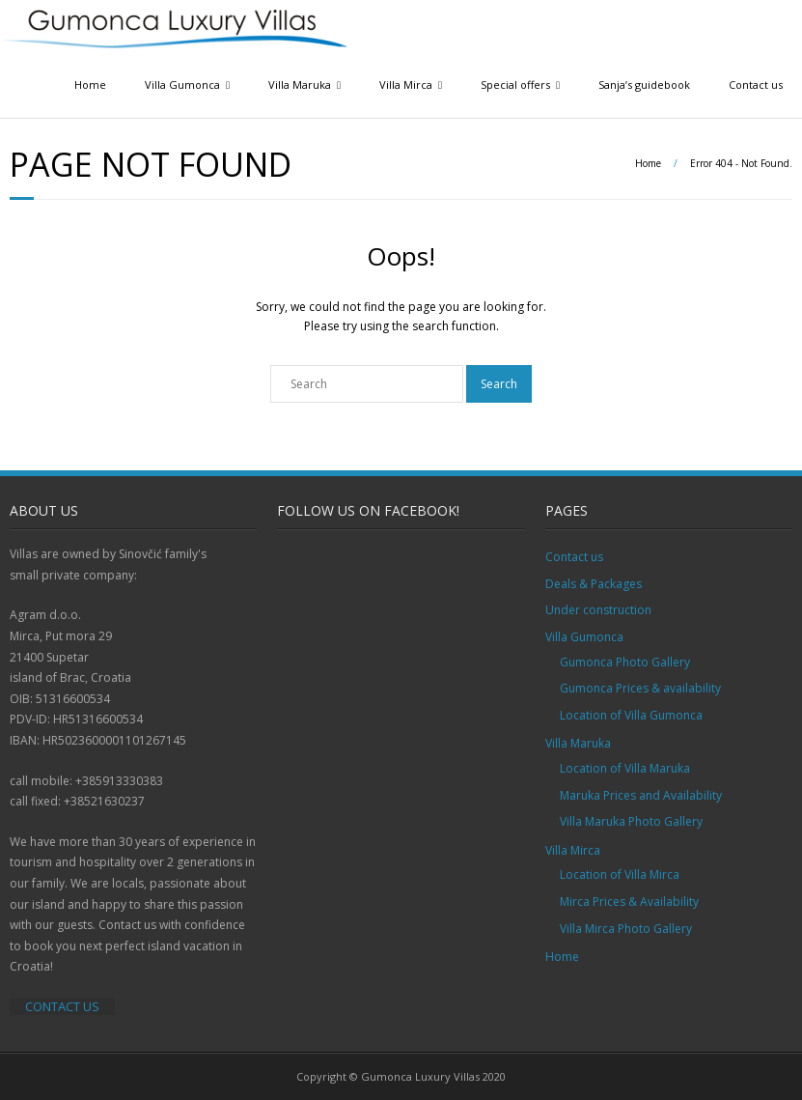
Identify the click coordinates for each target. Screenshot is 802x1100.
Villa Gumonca (182, 84)
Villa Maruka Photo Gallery (631, 821)
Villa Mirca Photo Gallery (626, 928)
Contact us (756, 84)
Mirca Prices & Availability (629, 901)
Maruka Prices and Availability (641, 795)
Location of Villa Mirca (619, 874)
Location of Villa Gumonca (631, 715)
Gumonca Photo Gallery (625, 662)
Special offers (515, 84)
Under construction (598, 610)
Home (90, 84)
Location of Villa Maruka (625, 768)
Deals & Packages (593, 584)
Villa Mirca (405, 84)
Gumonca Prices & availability (640, 688)
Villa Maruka (299, 84)
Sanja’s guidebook (644, 84)
